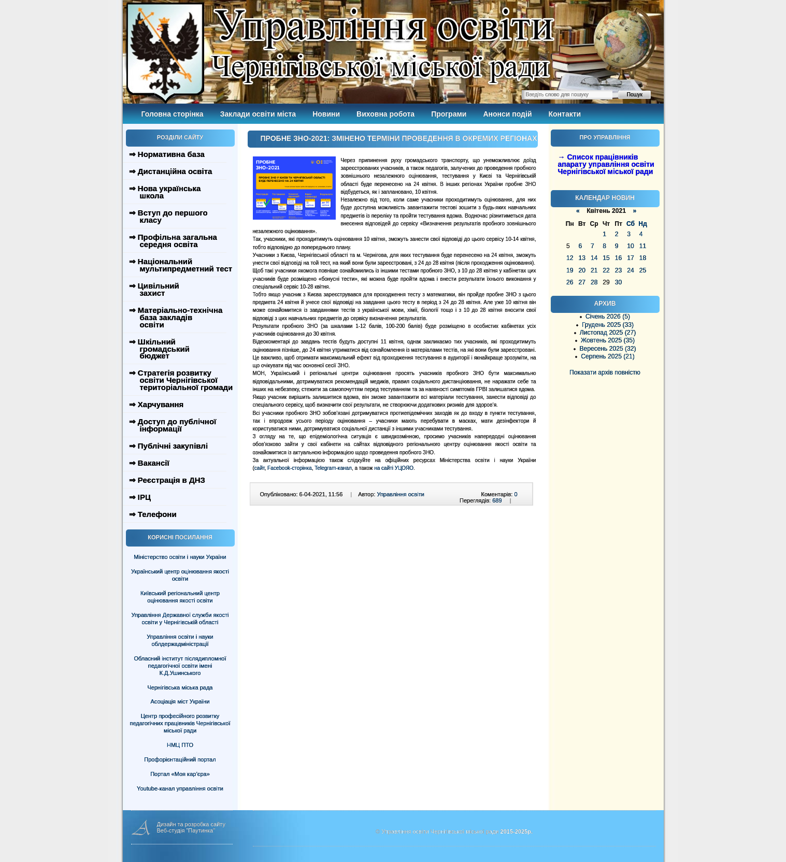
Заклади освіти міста (258, 114)
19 (569, 270)
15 (606, 258)
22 (606, 270)
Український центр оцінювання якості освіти (180, 575)
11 (642, 246)
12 (569, 258)
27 (581, 282)
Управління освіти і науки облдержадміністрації (180, 640)
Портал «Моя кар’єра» (180, 774)
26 (569, 282)
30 (618, 282)
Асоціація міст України (179, 701)
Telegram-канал (333, 468)
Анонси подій (507, 114)
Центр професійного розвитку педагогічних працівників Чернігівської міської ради (180, 723)
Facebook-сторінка (289, 468)
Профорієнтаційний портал (180, 759)
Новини (326, 114)
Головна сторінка (172, 114)
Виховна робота (385, 114)
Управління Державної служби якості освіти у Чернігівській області (179, 618)
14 (594, 258)
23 (618, 270)
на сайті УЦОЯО (393, 468)
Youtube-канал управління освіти (180, 788)
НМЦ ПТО (180, 745)
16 (618, 258)
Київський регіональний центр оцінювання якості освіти (180, 597)
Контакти (565, 114)
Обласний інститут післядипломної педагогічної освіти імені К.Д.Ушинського (180, 665)
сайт (259, 468)
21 (594, 270)
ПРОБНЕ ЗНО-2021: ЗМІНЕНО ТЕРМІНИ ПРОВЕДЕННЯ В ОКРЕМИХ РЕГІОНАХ (399, 138)
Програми (448, 114)
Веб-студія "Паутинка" (186, 830)
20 (581, 270)
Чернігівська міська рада (180, 687)
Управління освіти (400, 494)
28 (594, 282)
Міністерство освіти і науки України (180, 557)
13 (581, 258)
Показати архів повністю (604, 372)
